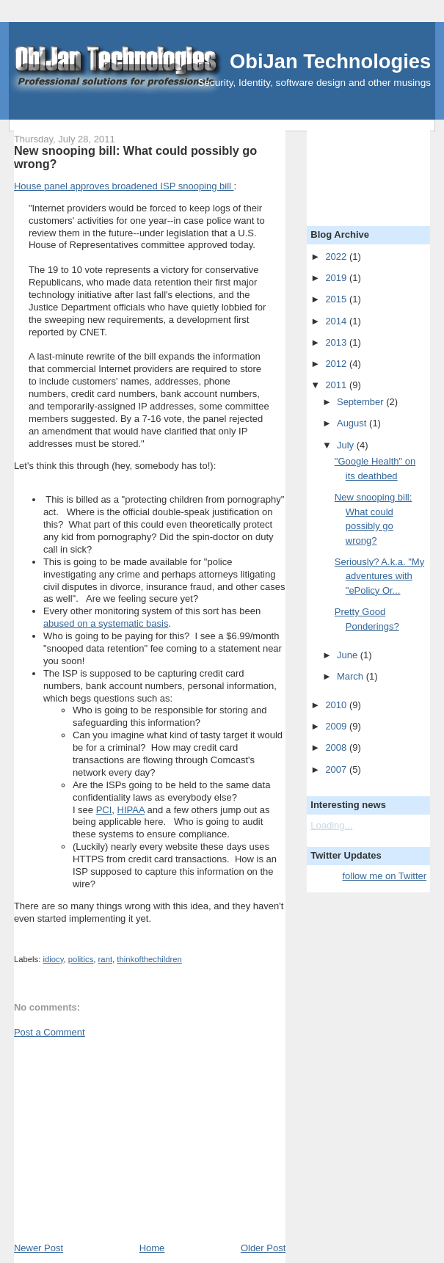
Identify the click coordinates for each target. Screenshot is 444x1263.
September (361, 401)
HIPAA (131, 809)
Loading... (331, 825)
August (353, 423)
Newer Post (38, 1247)
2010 (337, 704)
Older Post (263, 1247)
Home (152, 1247)
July (347, 445)
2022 (337, 256)
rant (105, 959)
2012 (337, 363)
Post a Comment (49, 1032)
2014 (337, 321)
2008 (337, 747)
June (348, 654)
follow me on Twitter (384, 875)
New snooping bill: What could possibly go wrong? (135, 157)
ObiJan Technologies (330, 61)
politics (81, 959)
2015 (337, 299)
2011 (337, 384)
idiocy (53, 959)
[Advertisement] (124, 1139)
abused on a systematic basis (106, 623)
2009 (337, 726)
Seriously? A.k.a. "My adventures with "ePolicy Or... (379, 576)
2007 (337, 769)
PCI (104, 809)
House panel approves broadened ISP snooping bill (124, 186)
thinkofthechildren (149, 959)
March (351, 676)
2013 (337, 342)
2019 (337, 277)
